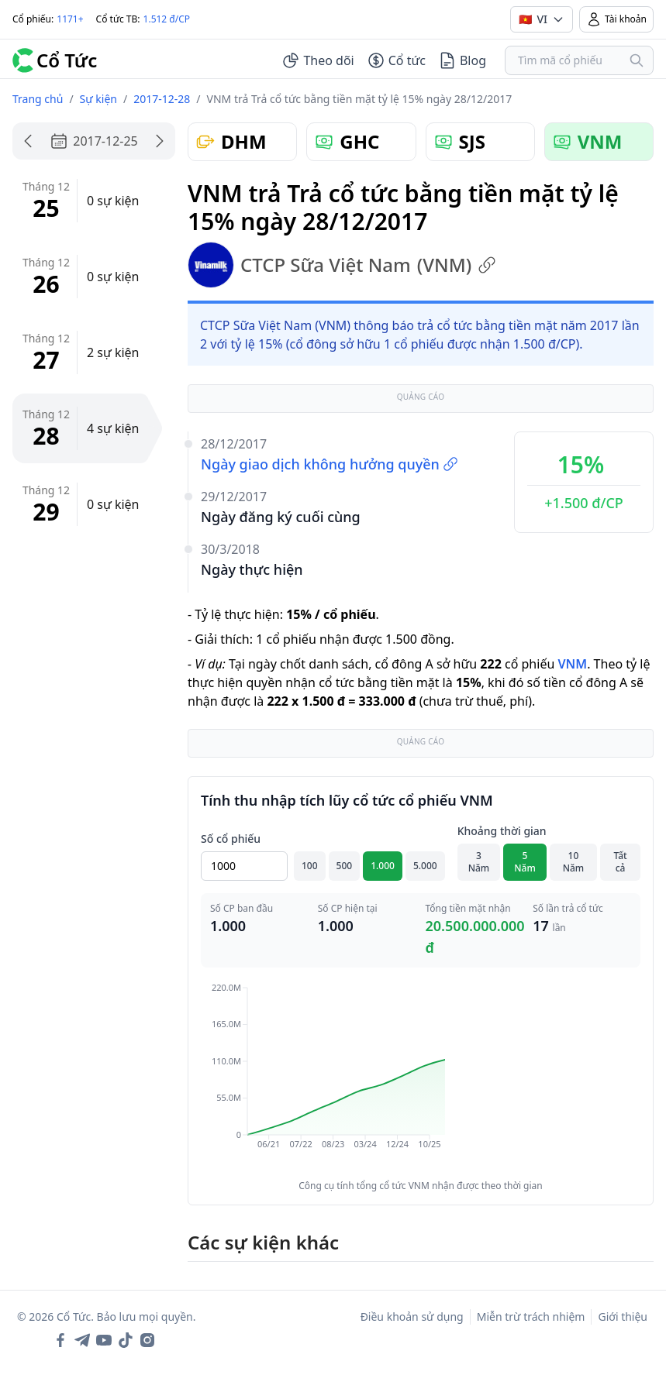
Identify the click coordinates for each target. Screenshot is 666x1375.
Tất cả (619, 862)
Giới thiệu (622, 1316)
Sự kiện (98, 98)
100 (310, 865)
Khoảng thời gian (502, 830)
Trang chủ (37, 98)
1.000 (383, 865)
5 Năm (525, 862)
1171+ (70, 19)
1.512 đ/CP (167, 19)
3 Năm (479, 862)
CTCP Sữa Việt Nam (342, 265)
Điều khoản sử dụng (412, 1316)
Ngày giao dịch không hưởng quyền (329, 464)
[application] (420, 1077)
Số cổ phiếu (231, 838)
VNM (572, 663)
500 (344, 865)
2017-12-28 (161, 98)
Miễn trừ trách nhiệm (531, 1316)
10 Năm (574, 862)
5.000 (425, 865)
